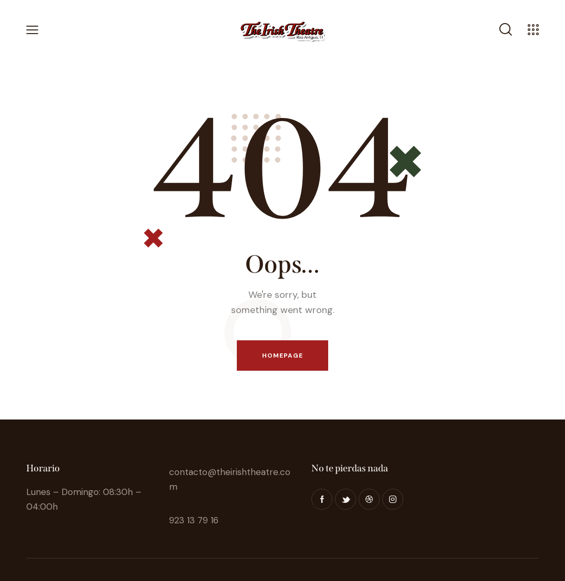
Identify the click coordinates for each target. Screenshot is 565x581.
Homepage (283, 355)
